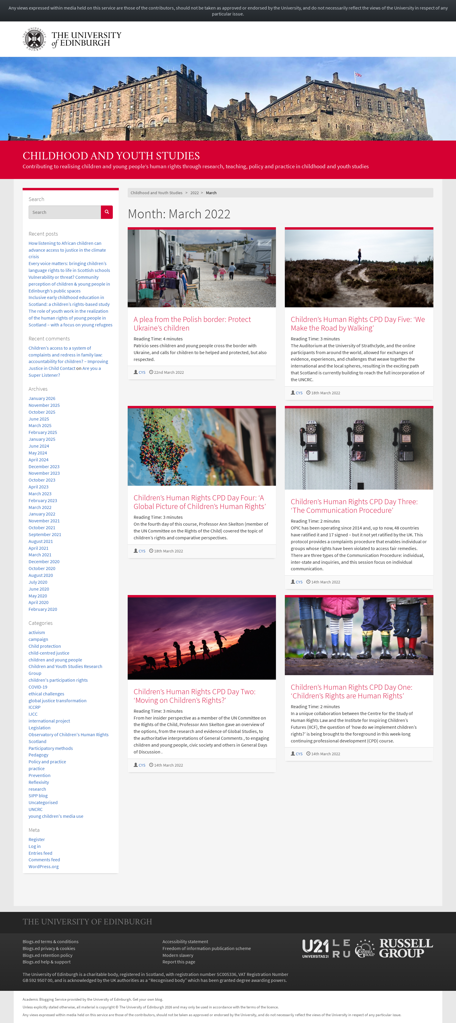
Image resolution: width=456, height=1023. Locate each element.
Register (37, 839)
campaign (38, 639)
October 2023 (42, 480)
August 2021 (41, 541)
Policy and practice (47, 761)
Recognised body (168, 980)
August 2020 (41, 575)
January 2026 (42, 398)
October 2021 (42, 527)
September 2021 (45, 534)
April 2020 (39, 602)
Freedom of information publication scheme (207, 948)
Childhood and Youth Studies (111, 157)
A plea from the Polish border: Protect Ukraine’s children (192, 323)
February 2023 (43, 500)
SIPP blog (38, 795)
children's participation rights (58, 680)
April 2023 (39, 487)
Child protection (45, 646)
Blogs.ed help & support (47, 962)
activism (37, 632)
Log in (35, 846)
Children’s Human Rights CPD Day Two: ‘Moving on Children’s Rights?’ (195, 695)
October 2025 (42, 412)
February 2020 (43, 609)
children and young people (55, 660)
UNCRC (36, 809)
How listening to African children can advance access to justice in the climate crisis (67, 250)
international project (49, 721)
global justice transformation (58, 700)
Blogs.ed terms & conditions (51, 941)
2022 (194, 192)
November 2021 (44, 521)
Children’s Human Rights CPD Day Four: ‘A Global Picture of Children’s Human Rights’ (200, 502)
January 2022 (42, 514)
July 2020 (38, 582)
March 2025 (40, 425)
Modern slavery (178, 955)
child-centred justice (49, 653)
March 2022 (40, 507)
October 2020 (42, 568)
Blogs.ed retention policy (47, 955)
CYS (142, 372)
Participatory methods (51, 748)
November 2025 (44, 405)
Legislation (40, 728)
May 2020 (38, 596)
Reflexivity (39, 782)
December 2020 (44, 561)
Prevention (40, 775)
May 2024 (38, 453)
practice (37, 768)
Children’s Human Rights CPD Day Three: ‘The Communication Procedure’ (354, 505)
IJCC (33, 714)
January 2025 (42, 439)
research (37, 789)
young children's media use (56, 816)
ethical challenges (46, 694)
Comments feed (44, 859)
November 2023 (44, 473)
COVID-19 (38, 687)
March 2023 (40, 493)
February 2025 (43, 432)
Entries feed (40, 853)
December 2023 (44, 466)
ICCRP (34, 707)
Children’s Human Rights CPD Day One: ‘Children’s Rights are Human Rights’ (352, 691)
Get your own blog (147, 999)
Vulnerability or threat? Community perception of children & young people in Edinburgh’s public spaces (69, 284)
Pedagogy (38, 755)
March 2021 (40, 555)
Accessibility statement (185, 941)
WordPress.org (44, 866)
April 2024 (39, 460)
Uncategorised (43, 802)
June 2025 (39, 419)
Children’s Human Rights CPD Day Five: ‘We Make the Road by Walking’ (358, 323)
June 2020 (39, 589)
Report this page (179, 962)
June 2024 (39, 446)
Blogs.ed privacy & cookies (49, 948)
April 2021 (39, 548)
